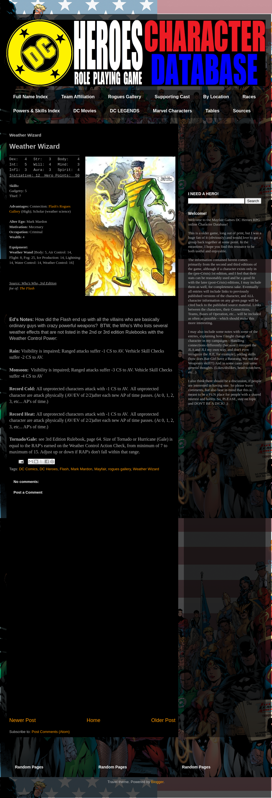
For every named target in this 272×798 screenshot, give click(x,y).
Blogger (157, 782)
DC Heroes (49, 469)
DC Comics (28, 469)
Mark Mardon (81, 469)
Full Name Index (30, 96)
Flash (64, 469)
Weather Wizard (146, 469)
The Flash (27, 288)
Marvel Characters (172, 110)
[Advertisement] (92, 670)
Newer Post (22, 720)
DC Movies (84, 110)
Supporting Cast (172, 96)
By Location (216, 96)
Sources (242, 110)
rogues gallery (119, 469)
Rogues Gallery (124, 96)
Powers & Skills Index (36, 110)
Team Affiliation (78, 96)
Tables (213, 110)
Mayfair (100, 469)
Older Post (163, 720)
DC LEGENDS (124, 110)
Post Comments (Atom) (51, 732)
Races (249, 96)
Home (94, 720)
